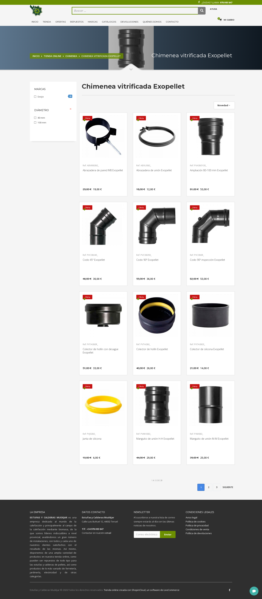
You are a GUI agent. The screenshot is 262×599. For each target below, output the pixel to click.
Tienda (47, 21)
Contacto (172, 21)
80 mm (41, 117)
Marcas (92, 21)
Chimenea (71, 56)
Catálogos (109, 21)
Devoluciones (129, 21)
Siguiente (228, 487)
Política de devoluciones (199, 533)
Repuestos (76, 21)
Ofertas (60, 21)
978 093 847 (226, 2)
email (108, 532)
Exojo (55, 96)
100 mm (42, 122)
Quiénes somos (152, 21)
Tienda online (52, 56)
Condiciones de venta (197, 529)
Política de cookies (196, 521)
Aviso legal (191, 517)
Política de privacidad (197, 525)
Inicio (35, 21)
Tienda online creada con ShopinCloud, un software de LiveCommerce (141, 590)
